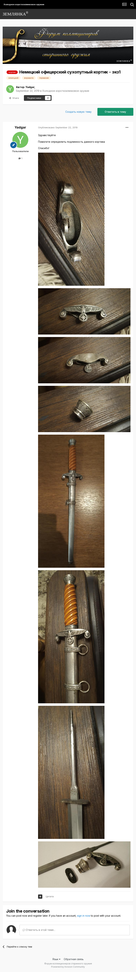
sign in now (83, 915)
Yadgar (30, 87)
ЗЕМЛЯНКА (15, 13)
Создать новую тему (78, 111)
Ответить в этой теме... (39, 929)
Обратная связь (74, 959)
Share (14, 98)
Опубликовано (58, 127)
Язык (56, 959)
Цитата (50, 896)
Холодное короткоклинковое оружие (65, 90)
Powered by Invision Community (68, 966)
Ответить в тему (115, 111)
